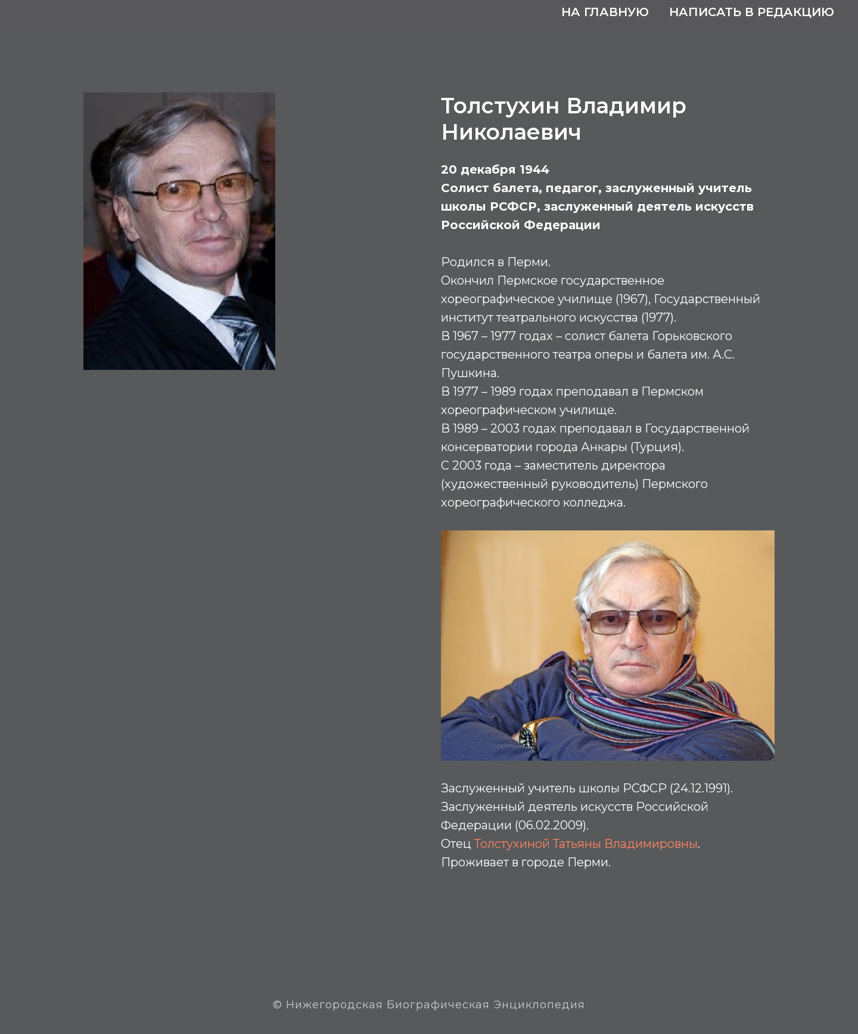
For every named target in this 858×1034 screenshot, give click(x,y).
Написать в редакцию (751, 12)
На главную (605, 12)
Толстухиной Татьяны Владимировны (586, 844)
